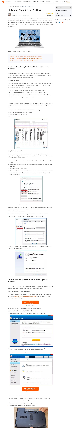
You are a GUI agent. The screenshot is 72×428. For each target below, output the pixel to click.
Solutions (48, 1)
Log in (68, 1)
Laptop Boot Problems (61, 13)
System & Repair (18, 1)
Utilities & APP (35, 1)
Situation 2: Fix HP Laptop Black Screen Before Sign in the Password (26, 58)
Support (55, 1)
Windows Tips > (16, 6)
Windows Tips (26, 15)
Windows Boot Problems (61, 10)
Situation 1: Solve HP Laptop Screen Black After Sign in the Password (26, 56)
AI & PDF (42, 1)
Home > (10, 6)
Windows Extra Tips (60, 15)
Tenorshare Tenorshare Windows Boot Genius (25, 296)
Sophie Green (15, 14)
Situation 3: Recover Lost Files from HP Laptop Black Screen (24, 60)
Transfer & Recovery (26, 1)
